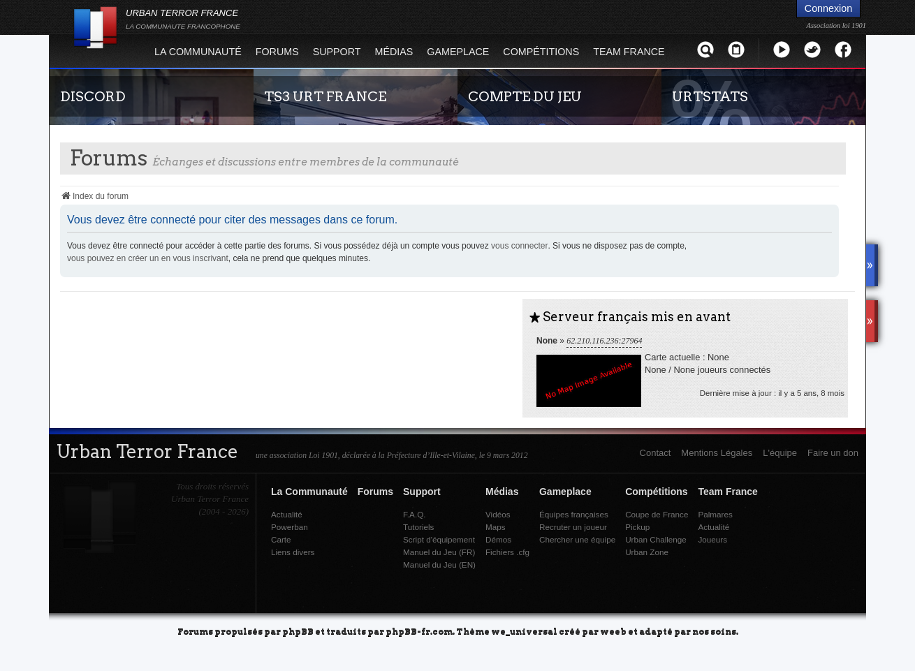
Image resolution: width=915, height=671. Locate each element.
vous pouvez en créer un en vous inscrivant (147, 258)
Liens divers (292, 551)
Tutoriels (418, 526)
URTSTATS (710, 96)
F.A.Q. (414, 514)
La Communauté (198, 51)
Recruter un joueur (573, 526)
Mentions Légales (716, 453)
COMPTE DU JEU (525, 96)
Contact (655, 453)
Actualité (286, 514)
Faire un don (832, 453)
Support (337, 51)
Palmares (715, 514)
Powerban (289, 526)
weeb (613, 631)
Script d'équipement (439, 539)
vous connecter (519, 246)
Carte (281, 539)
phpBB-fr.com (419, 631)
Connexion (828, 8)
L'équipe (780, 453)
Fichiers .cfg (507, 551)
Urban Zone (646, 551)
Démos (498, 539)
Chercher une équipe (577, 539)
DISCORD (93, 96)
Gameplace (458, 51)
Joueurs (712, 539)
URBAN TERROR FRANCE (183, 19)
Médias (394, 51)
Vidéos (498, 514)
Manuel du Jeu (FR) (439, 551)
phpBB (298, 631)
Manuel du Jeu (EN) (439, 564)
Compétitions (541, 51)
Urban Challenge (656, 539)
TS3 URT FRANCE (325, 96)
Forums (277, 51)
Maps (495, 526)
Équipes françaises (573, 514)
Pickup (637, 526)
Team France (628, 51)
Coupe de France (656, 514)
